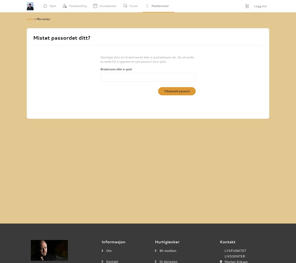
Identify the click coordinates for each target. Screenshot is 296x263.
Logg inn (260, 6)
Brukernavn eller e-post (116, 69)
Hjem (30, 19)
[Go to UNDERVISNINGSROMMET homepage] (30, 5)
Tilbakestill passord (177, 91)
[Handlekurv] (247, 6)
